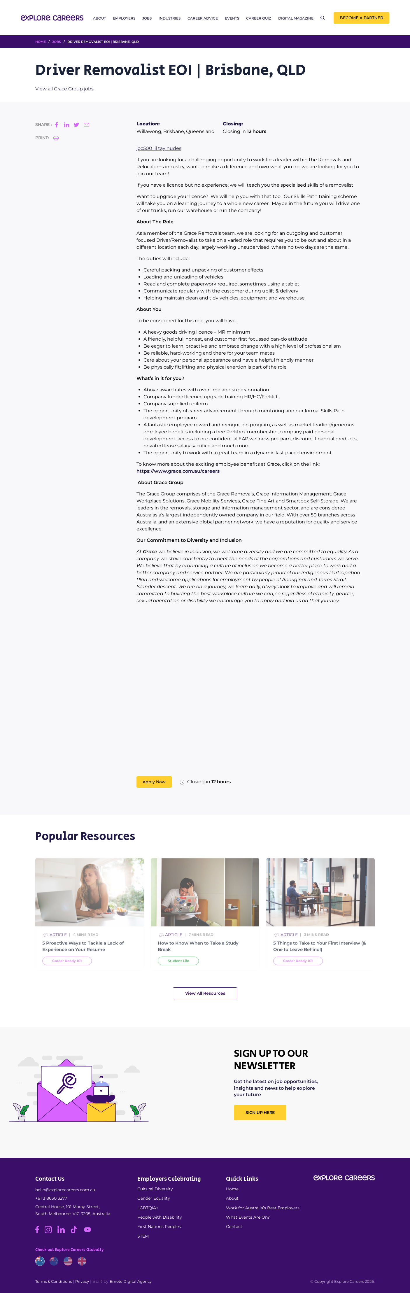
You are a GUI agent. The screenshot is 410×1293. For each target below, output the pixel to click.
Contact (234, 1226)
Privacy (82, 1281)
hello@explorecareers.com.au (65, 1189)
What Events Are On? (248, 1217)
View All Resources (205, 993)
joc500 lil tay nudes (158, 148)
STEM (143, 1236)
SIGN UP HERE (260, 1112)
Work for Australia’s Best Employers (262, 1207)
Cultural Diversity (155, 1189)
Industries (170, 18)
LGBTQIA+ (147, 1207)
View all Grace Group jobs (64, 89)
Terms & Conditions (53, 1281)
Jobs (147, 18)
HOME (40, 42)
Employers (124, 18)
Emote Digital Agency (131, 1281)
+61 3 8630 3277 (51, 1198)
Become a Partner (361, 17)
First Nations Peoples (159, 1226)
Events (232, 18)
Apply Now (154, 781)
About (99, 18)
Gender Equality (153, 1198)
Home (232, 1189)
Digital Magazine (295, 18)
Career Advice (203, 18)
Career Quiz (258, 18)
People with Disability (159, 1217)
